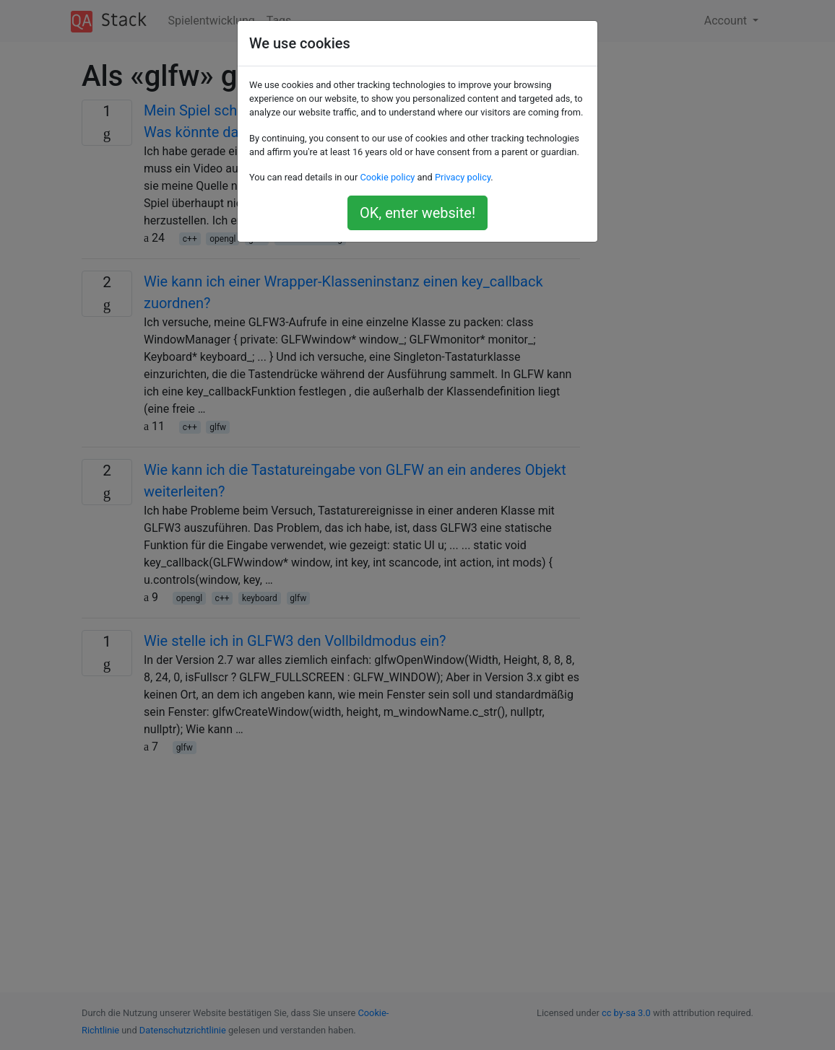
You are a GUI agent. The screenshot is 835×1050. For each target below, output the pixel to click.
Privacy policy (462, 177)
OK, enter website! (417, 213)
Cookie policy (387, 177)
